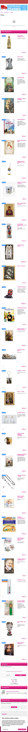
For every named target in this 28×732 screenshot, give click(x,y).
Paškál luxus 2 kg (21, 579)
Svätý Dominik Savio (21, 307)
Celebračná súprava (21, 286)
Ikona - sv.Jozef (20, 391)
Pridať (20, 675)
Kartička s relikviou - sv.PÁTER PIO (21, 559)
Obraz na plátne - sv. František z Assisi (21, 329)
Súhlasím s (14, 671)
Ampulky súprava (21, 412)
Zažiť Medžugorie (21, 119)
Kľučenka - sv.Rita (21, 370)
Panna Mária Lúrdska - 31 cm (20, 36)
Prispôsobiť (5, 729)
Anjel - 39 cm (20, 56)
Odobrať (8, 675)
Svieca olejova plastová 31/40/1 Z (12, 691)
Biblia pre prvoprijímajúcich (21, 518)
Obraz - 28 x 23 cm (21, 266)
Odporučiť (14, 707)
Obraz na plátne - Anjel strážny (21, 497)
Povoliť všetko (22, 729)
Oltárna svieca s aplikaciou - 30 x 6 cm (21, 162)
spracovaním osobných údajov (16, 671)
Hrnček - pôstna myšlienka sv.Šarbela (20, 434)
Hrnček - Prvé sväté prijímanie (21, 183)
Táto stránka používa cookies (10, 718)
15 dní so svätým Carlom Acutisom (21, 601)
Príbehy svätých (20, 77)
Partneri (4, 714)
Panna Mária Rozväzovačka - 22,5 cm (21, 225)
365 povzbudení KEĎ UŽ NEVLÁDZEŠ (21, 455)
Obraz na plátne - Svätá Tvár (21, 643)
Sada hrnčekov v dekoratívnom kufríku (20, 539)
